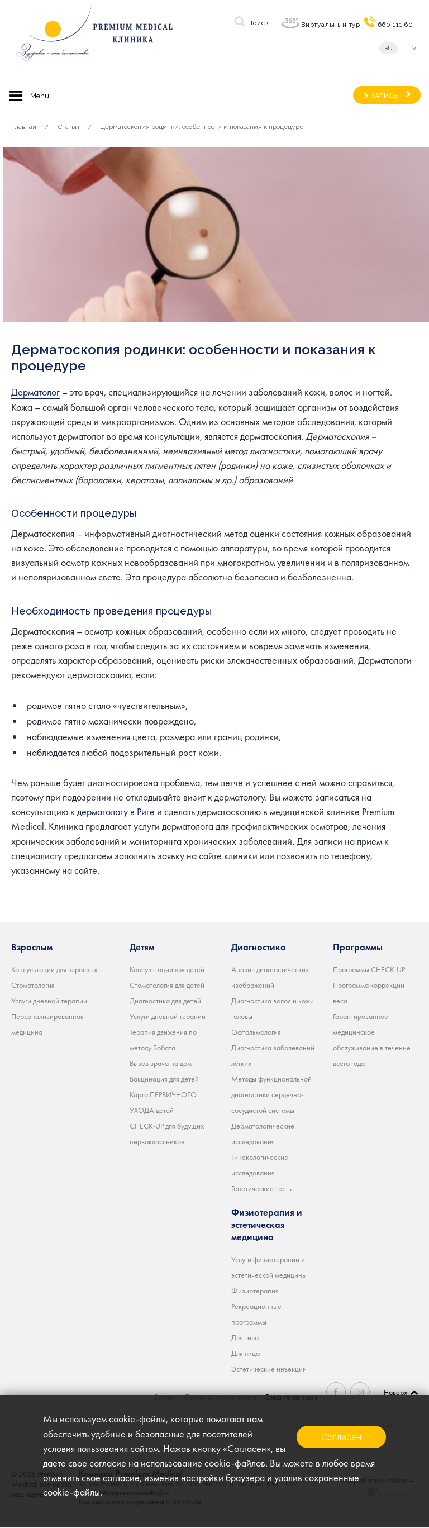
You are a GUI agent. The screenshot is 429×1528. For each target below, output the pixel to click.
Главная (23, 127)
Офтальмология (256, 1031)
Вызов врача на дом (161, 1063)
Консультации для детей (167, 969)
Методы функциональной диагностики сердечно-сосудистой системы (271, 1094)
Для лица (245, 1353)
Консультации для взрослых (54, 969)
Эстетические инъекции (269, 1368)
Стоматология (33, 984)
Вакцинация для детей (164, 1078)
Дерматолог (35, 391)
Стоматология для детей (167, 984)
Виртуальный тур (330, 24)
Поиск (258, 23)
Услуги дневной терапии (49, 1000)
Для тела (245, 1337)
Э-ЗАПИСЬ (380, 95)
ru (388, 48)
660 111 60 (395, 24)
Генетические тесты (262, 1188)
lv (414, 48)
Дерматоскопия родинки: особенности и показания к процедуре (202, 127)
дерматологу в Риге (116, 811)
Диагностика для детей (165, 1000)
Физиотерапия (255, 1290)
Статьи (68, 127)
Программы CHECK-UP (369, 969)
